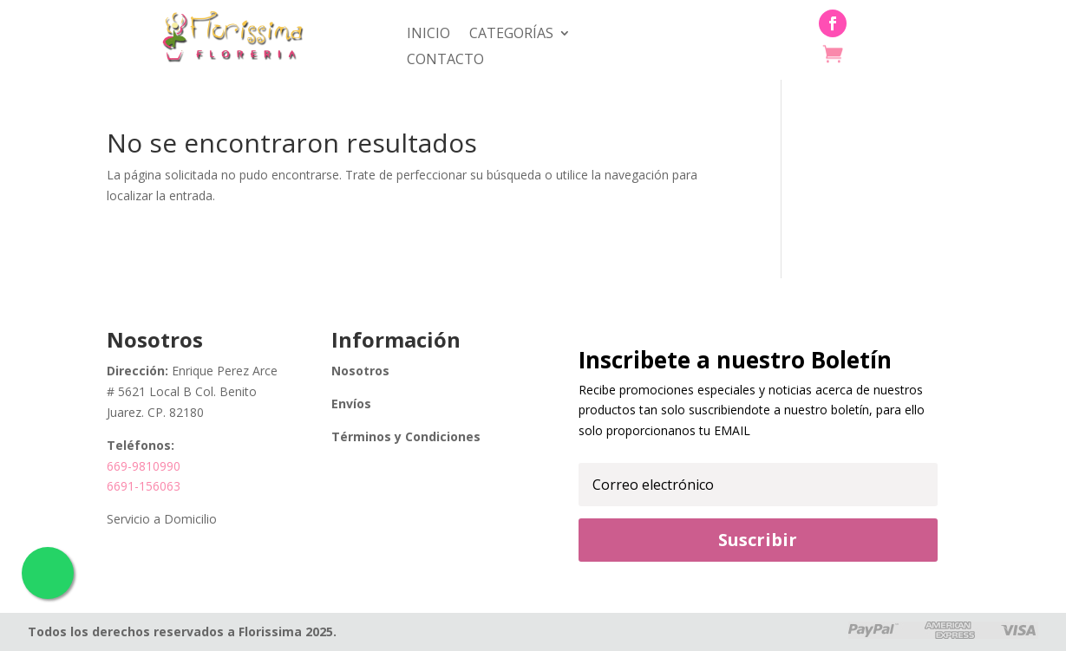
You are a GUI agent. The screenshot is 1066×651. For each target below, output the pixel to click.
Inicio (428, 34)
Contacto (445, 60)
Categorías (511, 34)
